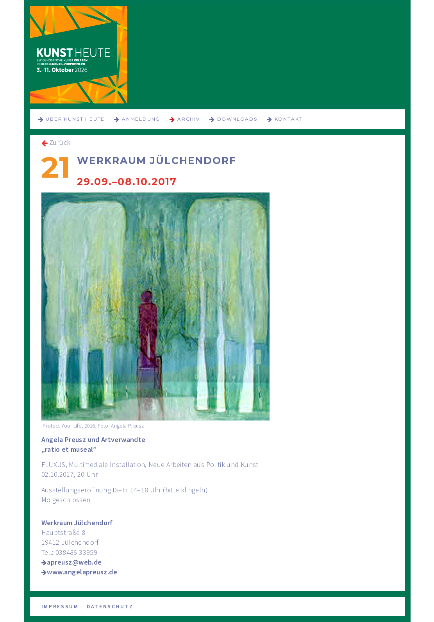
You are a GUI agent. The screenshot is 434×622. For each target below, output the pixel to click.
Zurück (60, 142)
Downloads (237, 119)
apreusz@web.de (74, 562)
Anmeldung (141, 119)
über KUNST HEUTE (75, 119)
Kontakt (289, 119)
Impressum (60, 606)
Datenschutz (110, 606)
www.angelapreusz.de (82, 571)
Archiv (188, 119)
